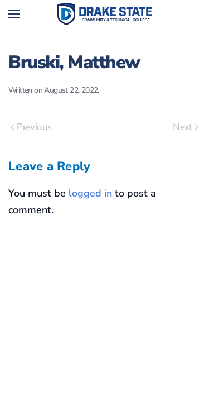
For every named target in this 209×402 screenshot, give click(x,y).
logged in (90, 193)
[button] (14, 14)
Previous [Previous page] (31, 127)
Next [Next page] (185, 127)
